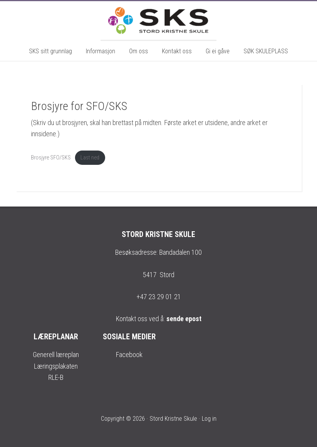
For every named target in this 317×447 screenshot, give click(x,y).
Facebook (129, 354)
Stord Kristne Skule (158, 20)
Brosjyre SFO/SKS (51, 157)
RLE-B (55, 377)
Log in (209, 418)
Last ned (89, 157)
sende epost (183, 319)
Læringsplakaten (56, 366)
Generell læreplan (56, 354)
